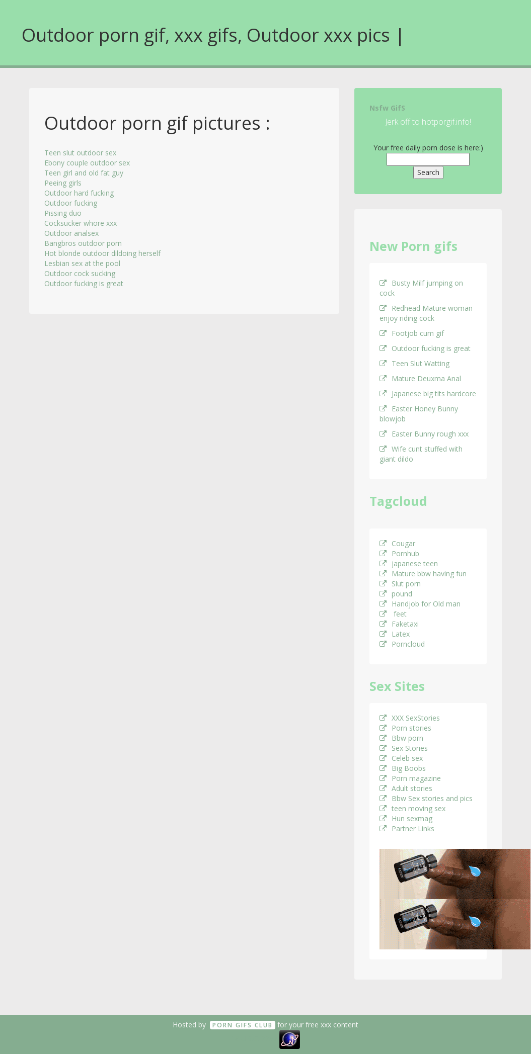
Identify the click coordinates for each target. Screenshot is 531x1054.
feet (393, 614)
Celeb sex (401, 758)
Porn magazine (410, 778)
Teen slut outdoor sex (80, 152)
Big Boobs (403, 768)
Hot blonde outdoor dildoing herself (102, 253)
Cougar (397, 543)
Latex (395, 634)
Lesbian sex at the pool (82, 263)
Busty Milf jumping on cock (421, 288)
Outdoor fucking (70, 203)
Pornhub (399, 553)
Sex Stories (404, 748)
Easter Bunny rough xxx (424, 433)
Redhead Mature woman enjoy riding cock (426, 313)
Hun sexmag (406, 818)
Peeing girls (63, 183)
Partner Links (407, 828)
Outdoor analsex (71, 233)
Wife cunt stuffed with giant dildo (421, 454)
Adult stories (406, 788)
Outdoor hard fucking (79, 193)
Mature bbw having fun (423, 573)
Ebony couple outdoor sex (87, 162)
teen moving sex (412, 808)
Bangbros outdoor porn (83, 243)
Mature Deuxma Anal (420, 378)
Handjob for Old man (420, 603)
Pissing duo (63, 213)
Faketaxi (399, 624)
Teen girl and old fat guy (83, 173)
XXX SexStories (410, 718)
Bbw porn (401, 738)
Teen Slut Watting (414, 363)
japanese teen (409, 563)
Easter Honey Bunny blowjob (419, 413)
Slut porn (400, 583)
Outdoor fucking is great (83, 283)
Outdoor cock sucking (79, 273)
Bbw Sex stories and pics (426, 798)
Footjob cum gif (412, 333)
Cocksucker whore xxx (80, 223)
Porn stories (405, 728)
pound (396, 593)
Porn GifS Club (242, 1025)
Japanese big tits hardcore (428, 393)
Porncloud (402, 644)
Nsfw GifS (387, 108)
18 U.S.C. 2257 (254, 1038)
